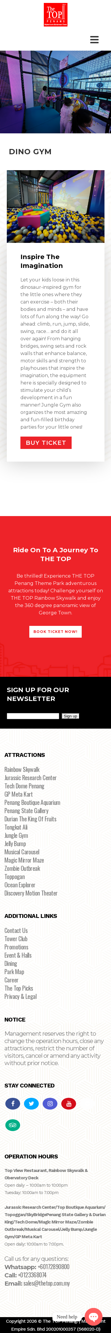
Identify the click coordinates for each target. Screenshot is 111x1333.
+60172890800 (54, 1266)
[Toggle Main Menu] (94, 40)
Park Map (14, 971)
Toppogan (14, 876)
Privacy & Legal (20, 996)
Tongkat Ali (15, 827)
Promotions (16, 946)
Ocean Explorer (20, 884)
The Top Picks (18, 988)
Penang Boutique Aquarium (32, 802)
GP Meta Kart (18, 794)
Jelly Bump (15, 843)
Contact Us (16, 930)
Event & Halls (17, 955)
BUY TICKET (46, 442)
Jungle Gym (16, 835)
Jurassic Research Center (30, 777)
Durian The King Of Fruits (30, 818)
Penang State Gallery (26, 810)
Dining (10, 963)
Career (11, 979)
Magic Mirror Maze (24, 859)
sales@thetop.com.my (46, 1283)
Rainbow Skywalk (21, 769)
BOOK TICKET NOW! (55, 631)
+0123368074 (32, 1274)
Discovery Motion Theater (31, 892)
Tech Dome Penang (24, 785)
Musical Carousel (21, 851)
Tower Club (15, 938)
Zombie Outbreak (22, 868)
